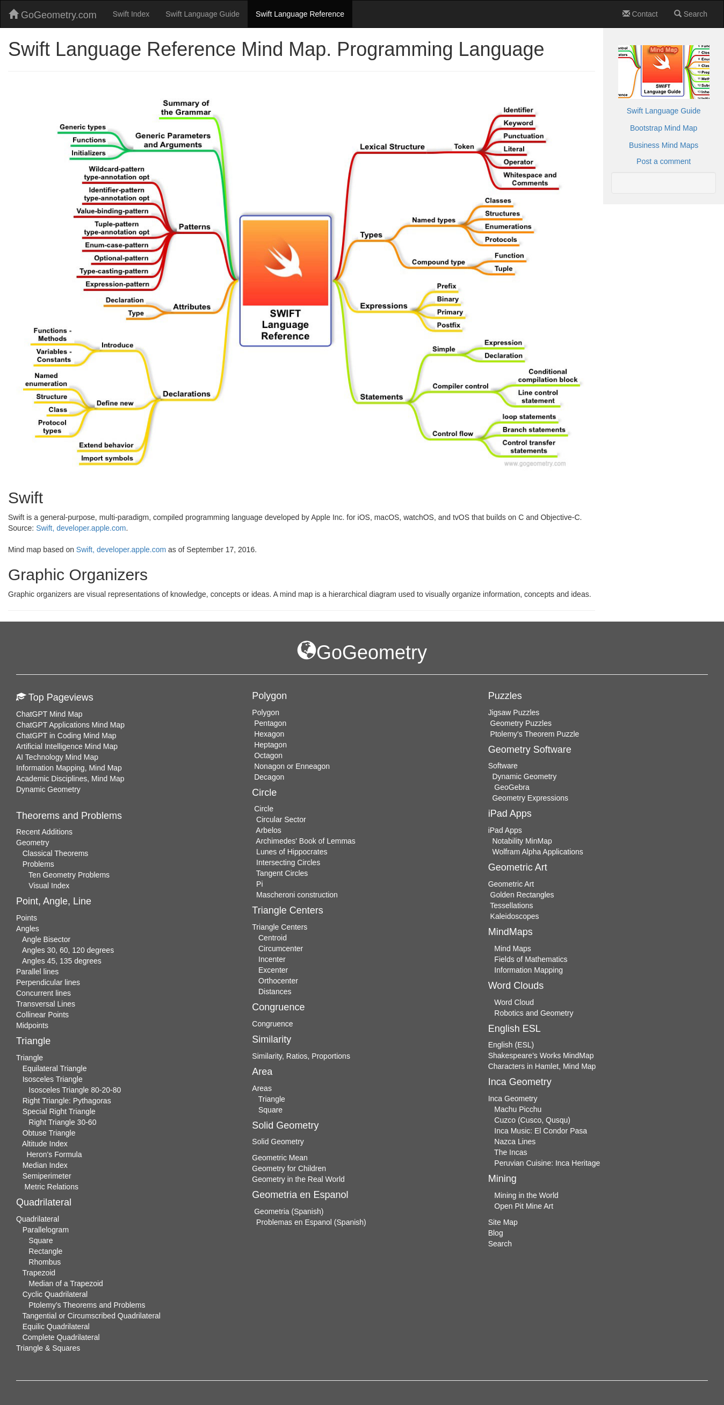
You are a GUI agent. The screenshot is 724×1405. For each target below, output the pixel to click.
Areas (262, 1088)
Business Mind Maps (663, 145)
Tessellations (511, 905)
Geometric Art (511, 884)
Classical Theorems (56, 853)
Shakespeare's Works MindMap (541, 1055)
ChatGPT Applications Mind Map (70, 725)
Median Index (45, 1165)
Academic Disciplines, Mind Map (70, 778)
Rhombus (44, 1262)
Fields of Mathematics (530, 959)
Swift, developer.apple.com (81, 528)
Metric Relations (51, 1186)
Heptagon (270, 744)
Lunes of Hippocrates (291, 851)
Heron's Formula (54, 1154)
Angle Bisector (46, 939)
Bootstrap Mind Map (663, 128)
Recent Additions (44, 832)
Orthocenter (278, 980)
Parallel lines (37, 971)
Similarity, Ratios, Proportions (301, 1056)
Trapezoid (38, 1272)
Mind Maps (512, 948)
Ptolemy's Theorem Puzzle (535, 734)
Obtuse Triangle (49, 1133)
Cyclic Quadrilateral (55, 1294)
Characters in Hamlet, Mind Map (542, 1066)
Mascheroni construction (297, 894)
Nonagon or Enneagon (292, 766)
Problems (38, 864)
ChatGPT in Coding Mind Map (66, 735)
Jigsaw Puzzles (514, 712)
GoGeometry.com (53, 14)
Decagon (269, 777)
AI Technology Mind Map (57, 757)
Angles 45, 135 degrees (62, 961)
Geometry (32, 842)
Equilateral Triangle (55, 1068)
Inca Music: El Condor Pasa (540, 1130)
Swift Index (131, 14)
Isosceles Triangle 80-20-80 (74, 1090)
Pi (259, 884)
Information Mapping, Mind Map (69, 768)
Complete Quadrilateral (61, 1337)
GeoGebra (511, 787)
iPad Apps (505, 830)
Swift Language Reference (300, 14)
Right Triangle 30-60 (62, 1122)
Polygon (265, 712)
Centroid (272, 937)
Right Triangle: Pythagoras (67, 1100)
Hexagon (269, 734)
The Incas (510, 1152)
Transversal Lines (45, 1004)
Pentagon (270, 723)
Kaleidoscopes (514, 916)
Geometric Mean (279, 1157)
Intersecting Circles (288, 862)
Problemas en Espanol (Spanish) (311, 1222)
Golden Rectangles (522, 894)
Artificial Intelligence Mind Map (67, 746)
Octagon (268, 755)
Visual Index (48, 885)
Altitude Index (45, 1143)
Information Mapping (528, 970)
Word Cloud (514, 1002)
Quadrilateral (37, 1219)
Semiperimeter (47, 1176)
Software (503, 765)
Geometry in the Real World (298, 1179)
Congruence (272, 1023)
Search (690, 14)
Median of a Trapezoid (65, 1283)
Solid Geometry (277, 1141)
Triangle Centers (279, 927)
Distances (274, 991)
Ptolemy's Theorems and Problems (86, 1305)
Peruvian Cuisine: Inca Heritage (547, 1163)
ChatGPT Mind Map (49, 714)
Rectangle (45, 1251)
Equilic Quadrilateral (56, 1326)
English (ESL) (511, 1044)
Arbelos (268, 830)
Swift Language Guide (202, 14)
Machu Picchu (517, 1109)
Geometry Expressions (530, 798)
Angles (27, 928)
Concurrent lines (43, 993)
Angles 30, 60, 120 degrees (68, 950)
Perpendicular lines (48, 982)
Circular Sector (281, 819)
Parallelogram (46, 1229)
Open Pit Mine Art (523, 1206)
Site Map (503, 1222)
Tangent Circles (282, 873)
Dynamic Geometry (48, 789)
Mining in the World (526, 1195)
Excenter (273, 970)
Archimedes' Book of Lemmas (306, 841)
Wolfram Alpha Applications (537, 851)
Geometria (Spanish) (288, 1211)
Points (26, 918)
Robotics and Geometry (533, 1013)
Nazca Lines (514, 1141)
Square (40, 1240)
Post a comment (663, 161)
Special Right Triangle (59, 1111)
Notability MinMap (522, 841)
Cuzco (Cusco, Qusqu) (532, 1120)
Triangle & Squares (48, 1348)
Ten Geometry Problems (69, 875)
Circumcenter (280, 948)
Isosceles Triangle (53, 1079)
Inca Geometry (513, 1098)
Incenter (272, 959)
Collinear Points (42, 1014)
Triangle (29, 1057)
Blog (495, 1233)
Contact (640, 14)
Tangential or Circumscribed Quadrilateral (91, 1315)
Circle (263, 808)
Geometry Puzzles (521, 723)
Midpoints (32, 1025)
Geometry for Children (289, 1168)
